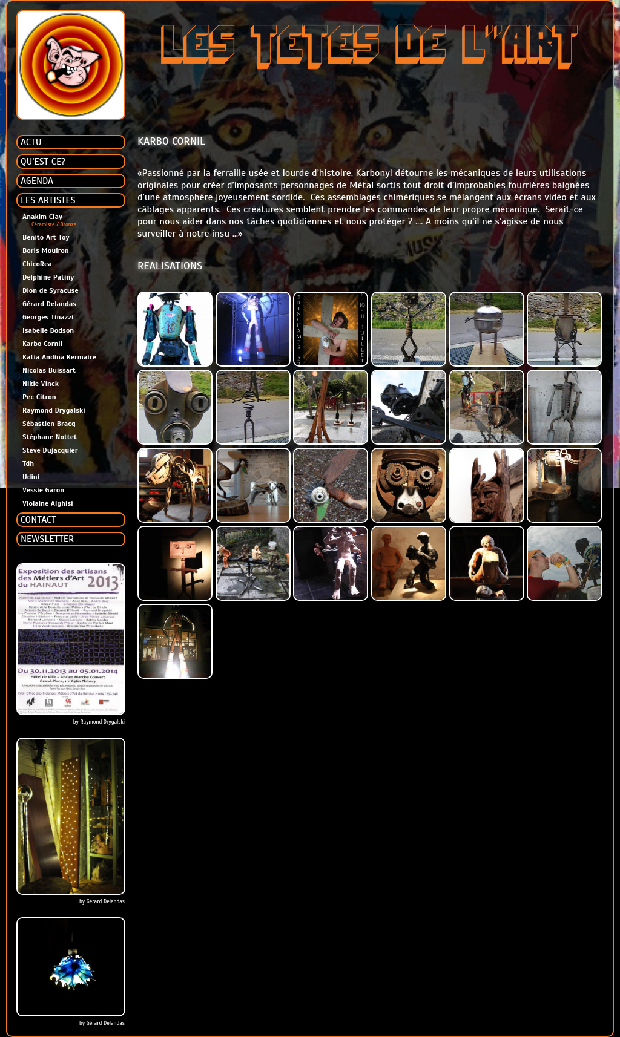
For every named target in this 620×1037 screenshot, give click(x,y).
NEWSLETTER (47, 539)
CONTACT (38, 520)
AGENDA (37, 181)
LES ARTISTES (48, 200)
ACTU (31, 142)
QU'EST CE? (43, 161)
